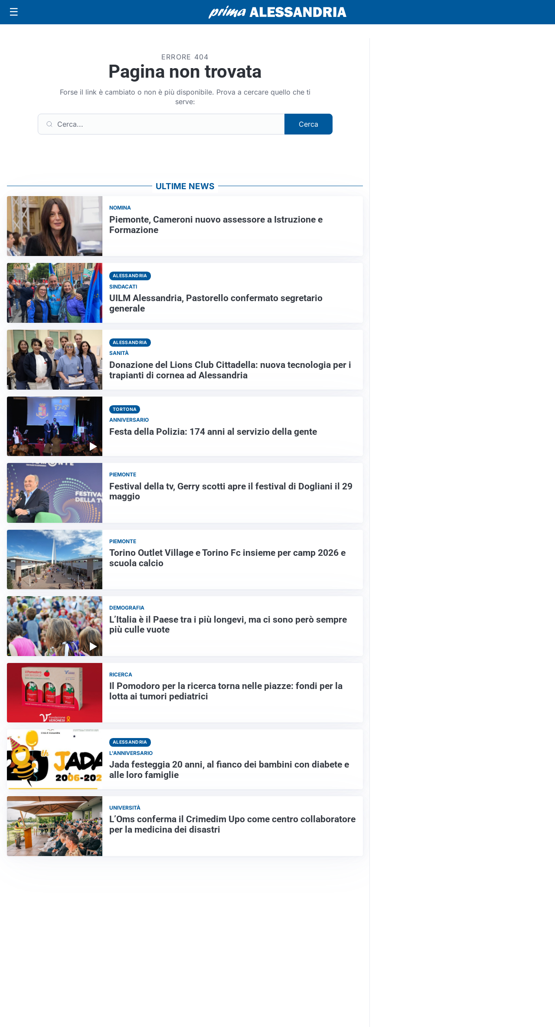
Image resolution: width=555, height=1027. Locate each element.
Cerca (308, 124)
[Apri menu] (14, 12)
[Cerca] (161, 124)
